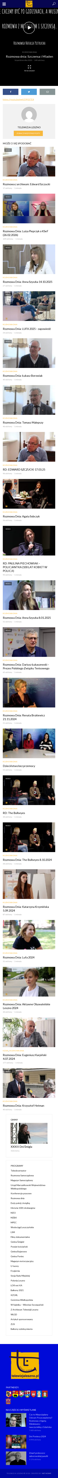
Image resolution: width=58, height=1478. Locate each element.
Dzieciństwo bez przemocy (19, 766)
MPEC (14, 1222)
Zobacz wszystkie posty (28, 133)
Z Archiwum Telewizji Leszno (24, 1309)
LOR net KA (16, 1285)
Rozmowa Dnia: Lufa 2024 (18, 957)
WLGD (14, 1314)
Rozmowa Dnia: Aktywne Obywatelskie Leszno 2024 (26, 1006)
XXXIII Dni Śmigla (21, 1146)
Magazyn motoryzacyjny (22, 1261)
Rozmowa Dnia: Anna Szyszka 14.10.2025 (27, 281)
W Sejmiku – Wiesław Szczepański (27, 1304)
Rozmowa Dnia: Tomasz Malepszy (23, 422)
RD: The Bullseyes (14, 813)
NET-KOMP (46, 1473)
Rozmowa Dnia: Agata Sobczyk (21, 516)
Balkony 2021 (17, 1290)
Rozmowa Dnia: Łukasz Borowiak (23, 375)
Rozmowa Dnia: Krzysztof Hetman (23, 1105)
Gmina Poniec (17, 1256)
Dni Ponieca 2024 (37, 1436)
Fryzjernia (15, 1271)
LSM (13, 1232)
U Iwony (15, 1266)
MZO (13, 1212)
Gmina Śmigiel (17, 1241)
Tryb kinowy (29, 68)
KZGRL (6, 1050)
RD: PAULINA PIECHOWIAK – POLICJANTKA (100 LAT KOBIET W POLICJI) (25, 567)
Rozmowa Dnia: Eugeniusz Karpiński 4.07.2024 (24, 1056)
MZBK (14, 1217)
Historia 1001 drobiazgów (23, 1208)
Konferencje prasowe (21, 1193)
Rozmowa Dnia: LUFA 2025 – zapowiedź (27, 328)
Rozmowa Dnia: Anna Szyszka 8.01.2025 (27, 617)
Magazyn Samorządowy (22, 1180)
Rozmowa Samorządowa (22, 1175)
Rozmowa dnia (29, 52)
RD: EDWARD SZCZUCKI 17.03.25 (24, 469)
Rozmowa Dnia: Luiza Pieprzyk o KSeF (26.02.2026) (25, 233)
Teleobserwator (18, 1170)
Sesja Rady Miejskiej (20, 1275)
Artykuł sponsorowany (22, 1319)
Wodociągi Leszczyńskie (22, 1227)
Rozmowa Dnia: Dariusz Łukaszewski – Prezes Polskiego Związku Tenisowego (26, 666)
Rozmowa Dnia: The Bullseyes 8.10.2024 (27, 859)
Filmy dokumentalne (20, 1237)
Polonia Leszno (18, 1280)
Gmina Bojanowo (19, 1251)
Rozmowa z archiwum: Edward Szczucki (26, 184)
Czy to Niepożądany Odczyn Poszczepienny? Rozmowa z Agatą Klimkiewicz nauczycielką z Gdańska (40, 1420)
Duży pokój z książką (20, 1203)
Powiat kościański (19, 1246)
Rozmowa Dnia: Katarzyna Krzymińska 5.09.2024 (26, 908)
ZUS (13, 1324)
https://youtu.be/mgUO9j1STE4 (18, 99)
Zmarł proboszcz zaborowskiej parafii (38, 1454)
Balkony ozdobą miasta (21, 1329)
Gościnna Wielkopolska (22, 1300)
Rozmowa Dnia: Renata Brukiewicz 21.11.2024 (24, 717)
